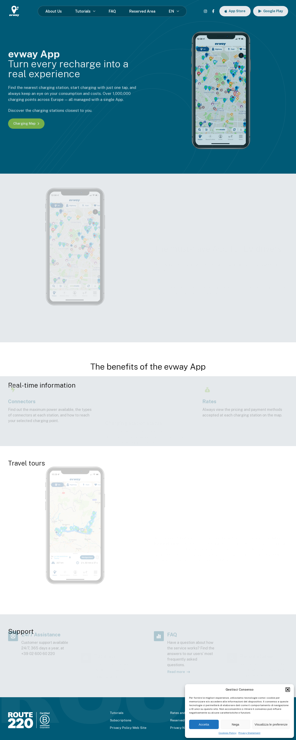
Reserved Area (142, 11)
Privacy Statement (249, 733)
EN (171, 11)
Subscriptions (120, 720)
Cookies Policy (227, 733)
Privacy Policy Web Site (128, 728)
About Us (53, 11)
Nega (235, 724)
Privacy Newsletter (185, 728)
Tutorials (83, 11)
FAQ (112, 11)
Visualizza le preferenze (271, 724)
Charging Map (26, 123)
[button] (288, 689)
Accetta (204, 724)
